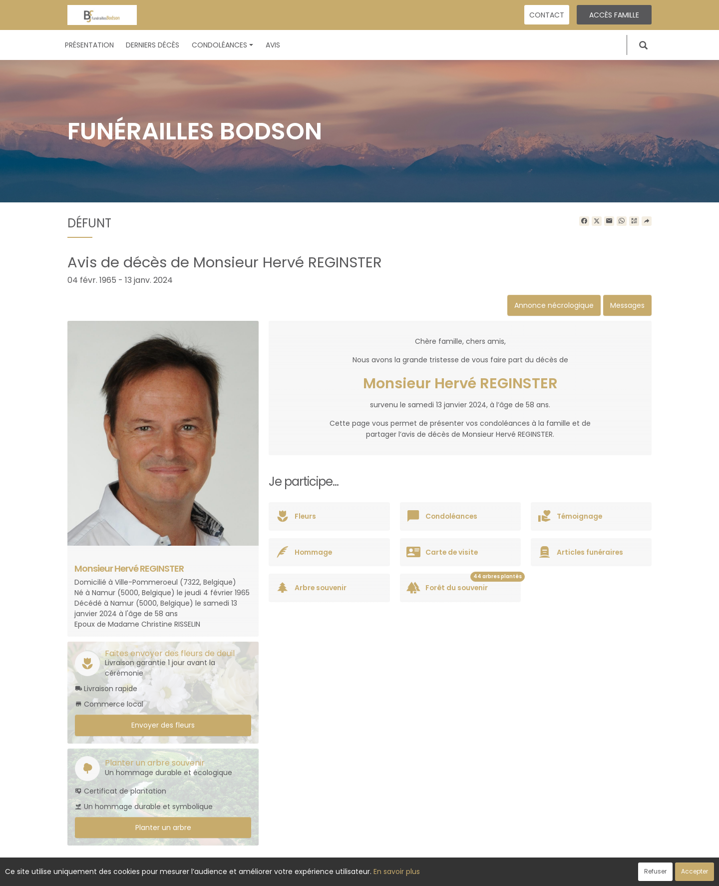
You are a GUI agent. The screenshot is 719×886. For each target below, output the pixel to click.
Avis (273, 45)
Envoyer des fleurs (163, 725)
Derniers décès (152, 45)
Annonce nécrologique (554, 305)
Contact (546, 15)
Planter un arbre (163, 828)
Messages (627, 305)
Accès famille (614, 15)
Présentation (89, 45)
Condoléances (222, 45)
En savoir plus (396, 872)
